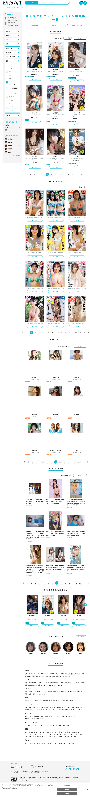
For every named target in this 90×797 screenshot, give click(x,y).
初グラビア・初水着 (41, 743)
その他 (8, 115)
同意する (67, 793)
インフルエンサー (12, 93)
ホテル (54, 725)
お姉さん (39, 716)
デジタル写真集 (12, 18)
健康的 (29, 709)
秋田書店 (27, 674)
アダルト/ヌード (12, 110)
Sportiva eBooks (56, 685)
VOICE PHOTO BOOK (62, 692)
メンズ (54, 743)
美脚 (71, 707)
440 (51, 462)
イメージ (8, 52)
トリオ (36, 725)
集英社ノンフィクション (44, 685)
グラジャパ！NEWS (13, 25)
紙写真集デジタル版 (30, 692)
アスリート (11, 107)
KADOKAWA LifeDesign (53, 674)
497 (75, 462)
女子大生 (10, 81)
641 (76, 583)
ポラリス (35, 694)
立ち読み (34, 79)
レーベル (8, 35)
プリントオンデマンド (75, 692)
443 (64, 462)
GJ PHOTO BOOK (52, 683)
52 (76, 332)
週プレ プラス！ (12, 23)
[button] (85, 604)
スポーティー (50, 709)
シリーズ (8, 39)
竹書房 (33, 676)
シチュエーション (10, 57)
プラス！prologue (42, 692)
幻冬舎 (66, 674)
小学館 (82, 674)
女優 (9, 71)
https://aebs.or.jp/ (23, 780)
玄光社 (62, 674)
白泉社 (48, 676)
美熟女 (48, 716)
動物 (62, 743)
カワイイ (70, 716)
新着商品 (7, 125)
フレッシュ (39, 709)
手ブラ (29, 743)
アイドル (10, 68)
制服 (38, 701)
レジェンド (11, 100)
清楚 (28, 718)
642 (80, 583)
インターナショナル (64, 709)
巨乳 (41, 707)
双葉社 (58, 676)
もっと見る (81, 637)
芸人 (9, 103)
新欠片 (43, 676)
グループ (45, 725)
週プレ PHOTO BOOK (31, 683)
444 (68, 462)
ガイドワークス (34, 674)
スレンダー (31, 707)
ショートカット (60, 707)
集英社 (71, 674)
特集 (6, 130)
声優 (9, 78)
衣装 (7, 44)
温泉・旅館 (64, 725)
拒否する (67, 789)
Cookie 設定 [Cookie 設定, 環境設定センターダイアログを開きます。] (67, 785)
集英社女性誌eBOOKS (31, 685)
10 (69, 332)
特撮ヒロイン (11, 96)
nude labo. (42, 694)
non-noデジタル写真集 (76, 683)
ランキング (7, 127)
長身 (79, 707)
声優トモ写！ (28, 694)
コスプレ (30, 701)
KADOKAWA (43, 674)
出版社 (8, 31)
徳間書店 (38, 676)
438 (43, 462)
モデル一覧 (16, 155)
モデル (10, 75)
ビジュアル (9, 48)
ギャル (76, 709)
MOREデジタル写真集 (63, 683)
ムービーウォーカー (65, 676)
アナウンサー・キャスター (14, 89)
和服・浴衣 (67, 701)
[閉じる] (87, 789)
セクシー (81, 716)
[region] (45, 789)
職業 (7, 61)
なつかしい (58, 716)
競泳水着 (47, 701)
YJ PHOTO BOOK (42, 683)
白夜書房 (52, 676)
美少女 (29, 716)
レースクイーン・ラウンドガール (13, 85)
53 (80, 332)
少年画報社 (28, 676)
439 (47, 462)
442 (60, 462)
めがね (57, 701)
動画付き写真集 (51, 692)
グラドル (10, 65)
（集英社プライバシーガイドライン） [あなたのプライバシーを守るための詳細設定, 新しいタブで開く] (10, 788)
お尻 (49, 707)
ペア (28, 725)
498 (79, 462)
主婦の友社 (76, 674)
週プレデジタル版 (12, 20)
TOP (4, 7)
